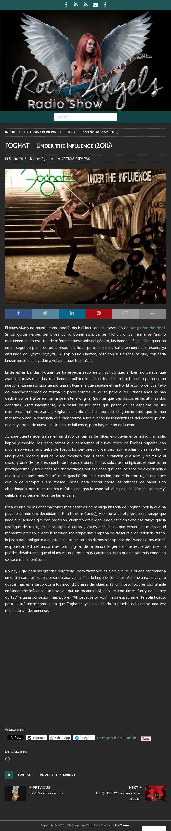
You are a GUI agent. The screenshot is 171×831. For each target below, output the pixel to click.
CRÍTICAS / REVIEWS (76, 159)
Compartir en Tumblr (116, 737)
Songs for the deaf (147, 328)
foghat (24, 774)
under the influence (57, 774)
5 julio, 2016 (17, 159)
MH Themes (123, 825)
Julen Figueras (43, 159)
